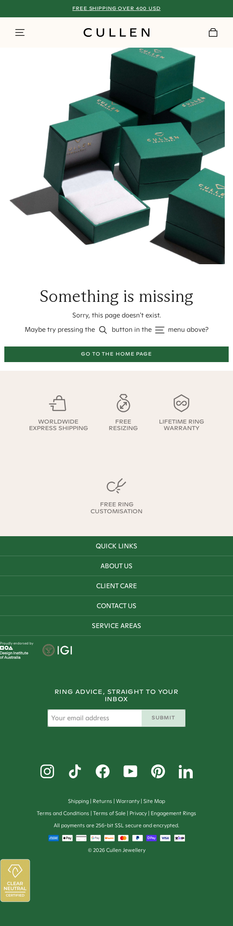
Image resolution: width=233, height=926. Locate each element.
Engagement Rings (173, 813)
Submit (163, 718)
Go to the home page (116, 354)
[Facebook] (103, 771)
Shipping (78, 801)
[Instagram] (47, 771)
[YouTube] (130, 771)
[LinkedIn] (186, 771)
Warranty (127, 801)
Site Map (154, 801)
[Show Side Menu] (20, 32)
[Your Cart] (213, 32)
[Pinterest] (158, 771)
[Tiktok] (75, 771)
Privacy (138, 813)
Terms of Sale (109, 813)
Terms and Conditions (63, 813)
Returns (102, 801)
